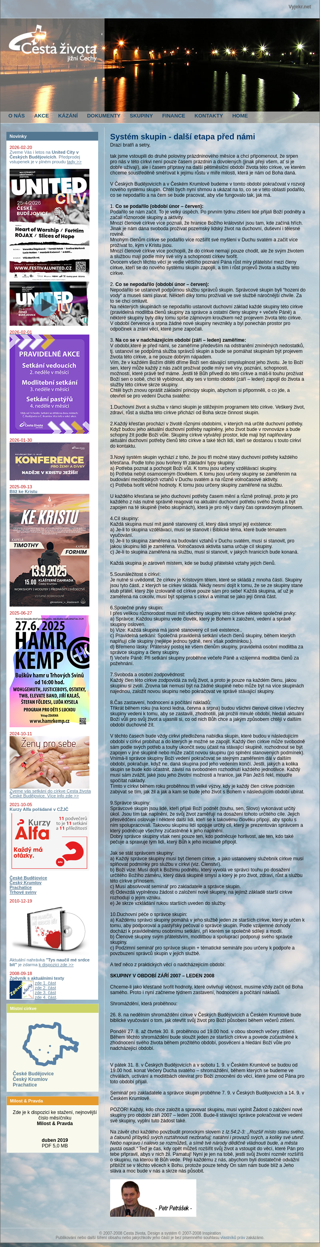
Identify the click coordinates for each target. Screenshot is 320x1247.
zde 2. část (45, 987)
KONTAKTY (209, 116)
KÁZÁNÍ (68, 116)
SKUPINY (141, 116)
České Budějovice (33, 1074)
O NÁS (16, 116)
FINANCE (173, 116)
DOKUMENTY (103, 116)
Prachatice (25, 1085)
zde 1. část (45, 983)
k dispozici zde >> (56, 964)
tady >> (74, 161)
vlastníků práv (232, 1237)
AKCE (41, 116)
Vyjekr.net (299, 7)
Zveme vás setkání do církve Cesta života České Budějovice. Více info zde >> (50, 791)
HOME (240, 116)
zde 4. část (45, 997)
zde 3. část (45, 992)
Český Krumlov (30, 1079)
